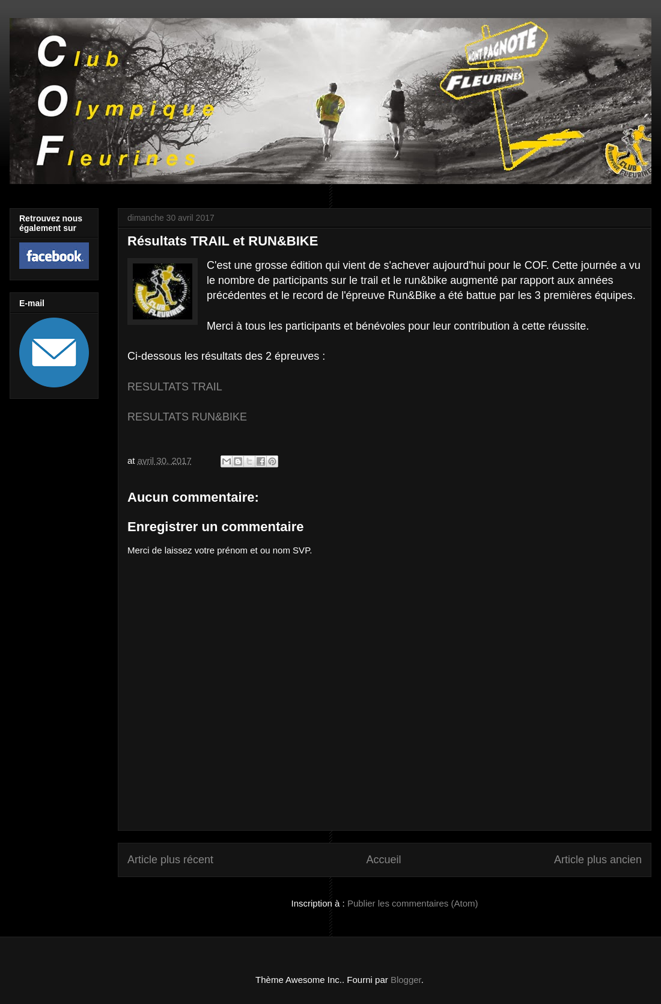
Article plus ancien (598, 860)
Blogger (406, 980)
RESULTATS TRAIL (174, 387)
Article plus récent (170, 860)
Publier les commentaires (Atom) (412, 903)
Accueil (383, 860)
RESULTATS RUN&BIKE (187, 417)
